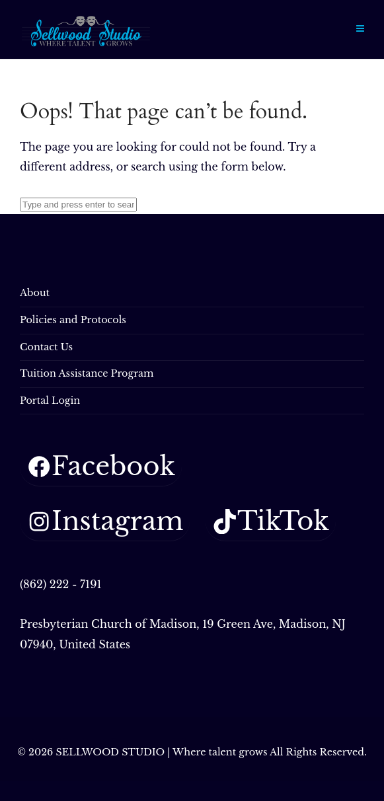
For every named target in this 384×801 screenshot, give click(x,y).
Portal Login (50, 400)
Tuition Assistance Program (86, 373)
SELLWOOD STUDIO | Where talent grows (161, 752)
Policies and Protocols (73, 320)
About (35, 293)
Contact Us (46, 347)
